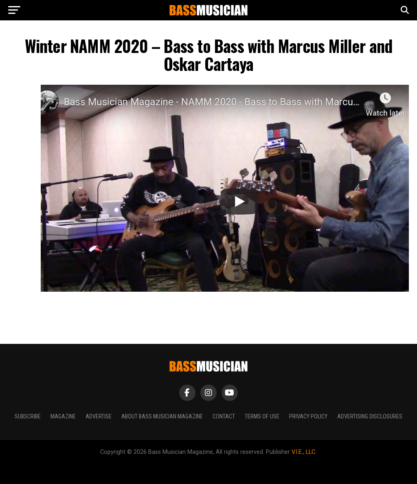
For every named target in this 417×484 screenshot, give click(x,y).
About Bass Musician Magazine (162, 416)
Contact (224, 416)
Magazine (63, 416)
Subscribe (28, 416)
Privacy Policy (308, 416)
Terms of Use (262, 416)
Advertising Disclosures (369, 416)
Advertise (99, 416)
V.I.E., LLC (303, 452)
